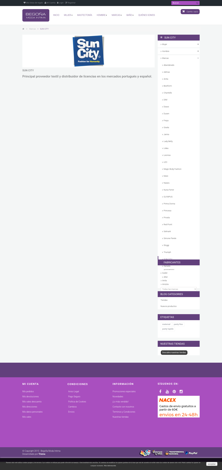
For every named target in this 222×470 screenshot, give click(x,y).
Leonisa (167, 155)
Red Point (168, 224)
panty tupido (168, 357)
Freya (166, 120)
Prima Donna (169, 204)
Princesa (167, 210)
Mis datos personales (32, 441)
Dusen (166, 113)
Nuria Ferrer (169, 190)
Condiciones (78, 412)
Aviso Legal (73, 420)
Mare (166, 176)
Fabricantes (168, 282)
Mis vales (26, 446)
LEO (165, 162)
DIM (165, 100)
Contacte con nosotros (123, 435)
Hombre (165, 51)
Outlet (164, 273)
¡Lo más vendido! (120, 430)
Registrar (70, 3)
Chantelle (168, 93)
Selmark (167, 231)
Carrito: (190, 11)
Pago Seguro (74, 425)
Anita (166, 79)
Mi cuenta (30, 412)
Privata (167, 217)
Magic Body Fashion (172, 169)
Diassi (166, 106)
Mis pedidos (28, 420)
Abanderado (169, 65)
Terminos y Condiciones (124, 441)
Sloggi (166, 245)
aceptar (212, 464)
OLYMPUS (168, 197)
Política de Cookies (77, 430)
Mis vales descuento (32, 430)
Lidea (166, 148)
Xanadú (167, 266)
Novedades (118, 425)
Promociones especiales (124, 420)
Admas (167, 72)
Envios (71, 441)
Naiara (166, 183)
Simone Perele (170, 238)
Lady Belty (168, 141)
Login (60, 3)
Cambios (72, 435)
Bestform (168, 86)
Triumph (167, 252)
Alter (164, 297)
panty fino (178, 353)
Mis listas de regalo (33, 3)
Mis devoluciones (30, 425)
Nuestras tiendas (172, 369)
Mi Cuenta (50, 3)
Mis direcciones (29, 435)
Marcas (165, 58)
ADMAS (165, 294)
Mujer (164, 44)
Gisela (166, 127)
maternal (166, 353)
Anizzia (165, 305)
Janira (166, 134)
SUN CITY (168, 259)
